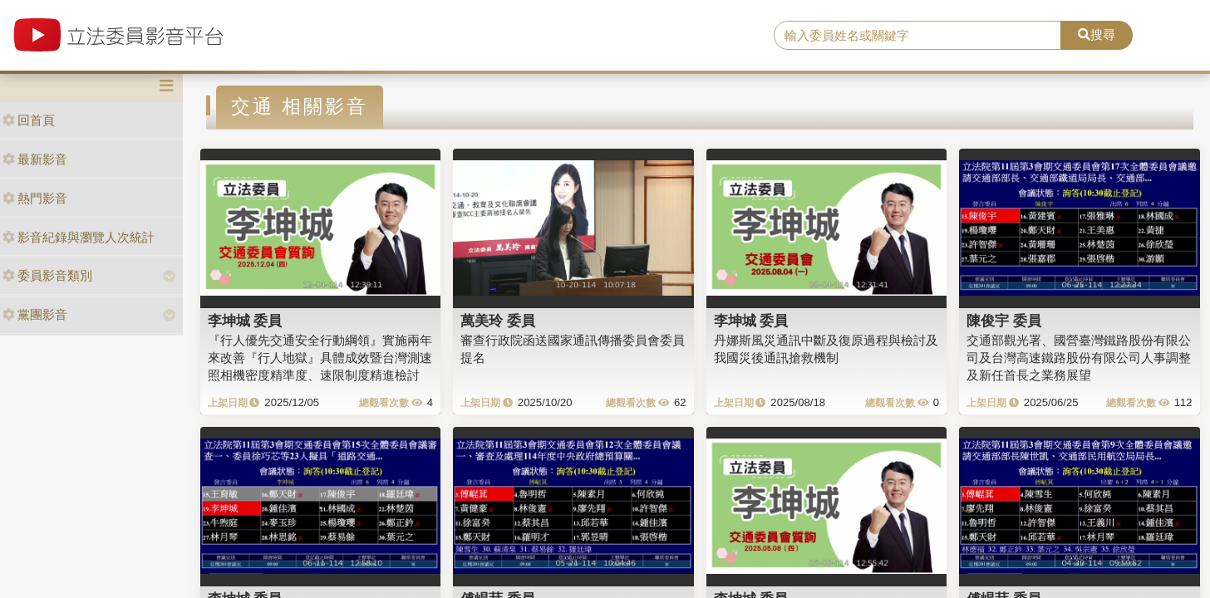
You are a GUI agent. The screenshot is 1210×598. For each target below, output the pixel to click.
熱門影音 (34, 198)
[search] (917, 36)
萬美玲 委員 (497, 320)
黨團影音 (34, 314)
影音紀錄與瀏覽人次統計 (78, 237)
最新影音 (34, 159)
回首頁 (28, 120)
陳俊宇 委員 (1004, 320)
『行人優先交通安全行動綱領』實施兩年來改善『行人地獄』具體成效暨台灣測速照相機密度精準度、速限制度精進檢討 (320, 358)
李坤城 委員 (245, 320)
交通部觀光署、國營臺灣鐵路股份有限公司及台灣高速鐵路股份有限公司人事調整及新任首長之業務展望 (1079, 358)
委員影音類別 (47, 275)
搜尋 (1096, 34)
